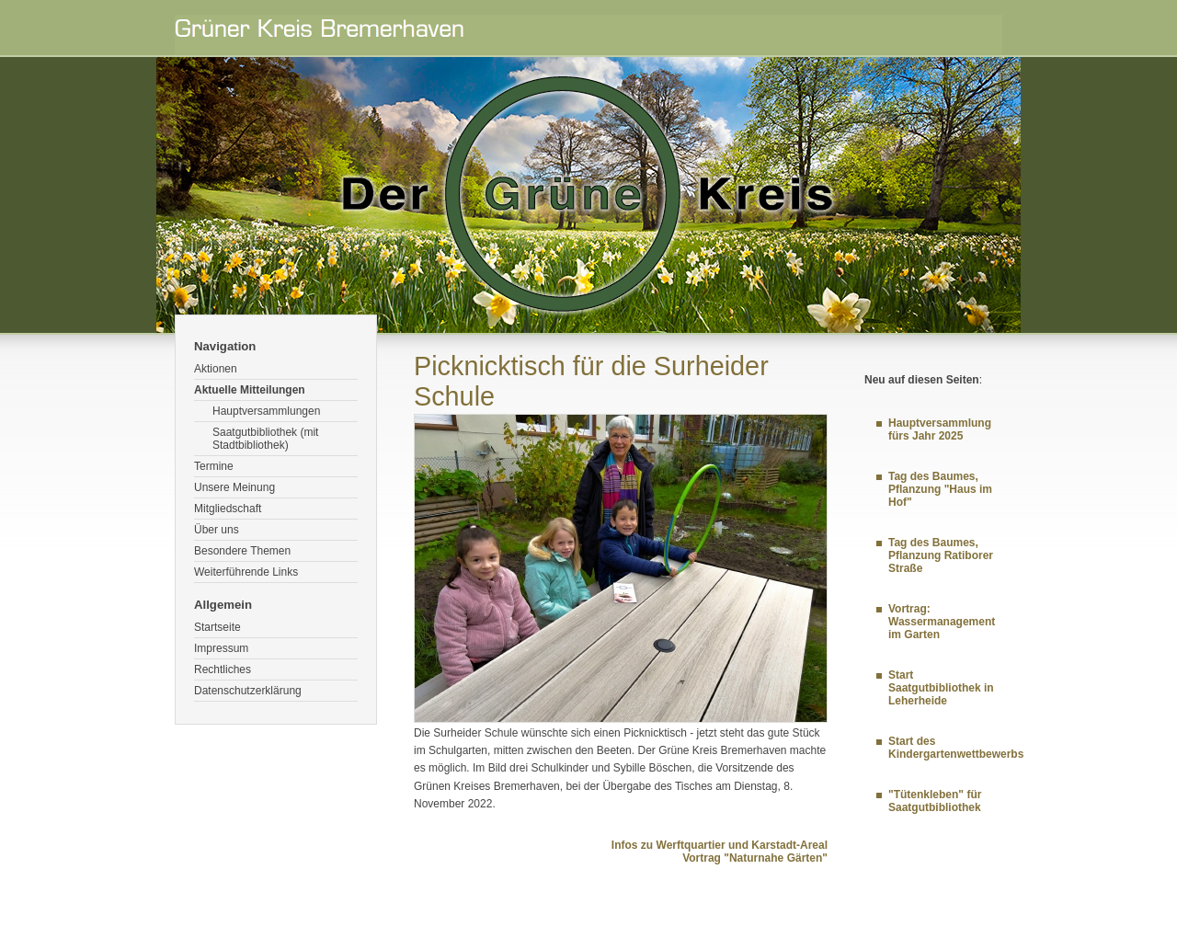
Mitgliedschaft (227, 508)
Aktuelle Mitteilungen (249, 389)
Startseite (217, 627)
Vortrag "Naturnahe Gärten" (755, 858)
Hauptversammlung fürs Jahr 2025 (939, 429)
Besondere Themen (242, 550)
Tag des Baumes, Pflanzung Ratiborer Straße (940, 555)
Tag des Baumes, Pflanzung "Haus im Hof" (940, 489)
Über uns (216, 529)
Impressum (221, 648)
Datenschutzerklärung (248, 690)
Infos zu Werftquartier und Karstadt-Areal (719, 845)
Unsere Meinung (234, 487)
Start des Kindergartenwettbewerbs (955, 748)
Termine (214, 466)
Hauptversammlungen (266, 411)
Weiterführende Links (246, 572)
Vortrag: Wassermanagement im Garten (941, 621)
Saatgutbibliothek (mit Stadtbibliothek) (265, 439)
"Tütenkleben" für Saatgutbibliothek (934, 801)
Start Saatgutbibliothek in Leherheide (941, 688)
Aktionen (215, 368)
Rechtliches (222, 669)
